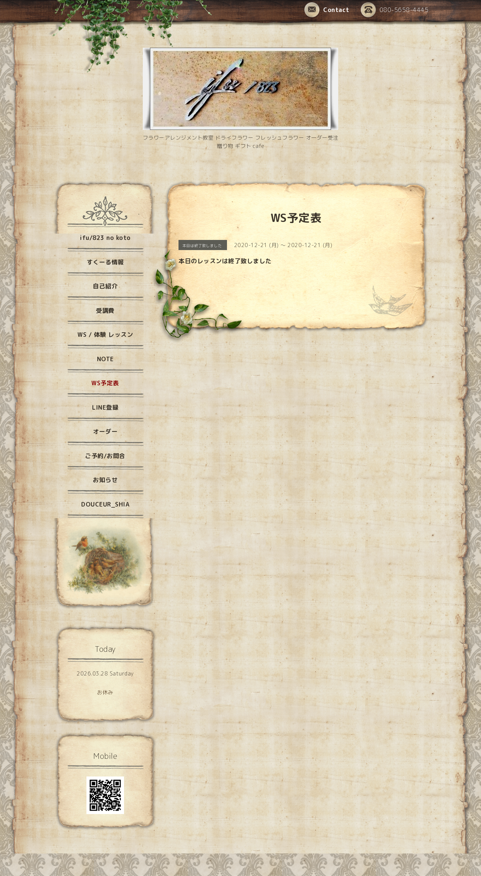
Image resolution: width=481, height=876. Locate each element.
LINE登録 (105, 407)
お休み (105, 692)
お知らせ (105, 480)
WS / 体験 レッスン (105, 334)
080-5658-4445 (395, 10)
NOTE (105, 359)
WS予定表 (105, 383)
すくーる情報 (105, 262)
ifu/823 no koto (105, 238)
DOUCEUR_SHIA (105, 504)
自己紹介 (105, 286)
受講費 (105, 310)
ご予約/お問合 (105, 456)
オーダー (105, 431)
